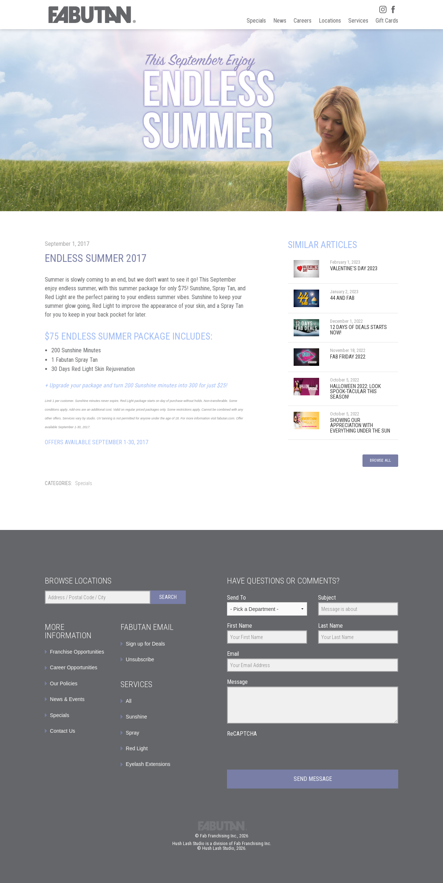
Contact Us (62, 731)
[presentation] (282, 752)
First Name (239, 625)
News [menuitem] (279, 20)
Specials (83, 483)
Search (168, 597)
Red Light (137, 748)
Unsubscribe (140, 659)
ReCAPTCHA (242, 733)
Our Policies (63, 683)
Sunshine (136, 717)
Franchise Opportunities (77, 652)
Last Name (330, 625)
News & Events (67, 699)
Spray (132, 733)
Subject (327, 597)
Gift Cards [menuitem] (387, 20)
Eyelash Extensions (148, 764)
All (129, 701)
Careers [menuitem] (302, 20)
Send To (236, 597)
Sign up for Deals (145, 644)
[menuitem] (153, 643)
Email (233, 653)
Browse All (380, 460)
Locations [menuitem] (330, 20)
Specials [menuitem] (256, 20)
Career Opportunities (73, 667)
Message (237, 681)
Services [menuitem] (358, 20)
